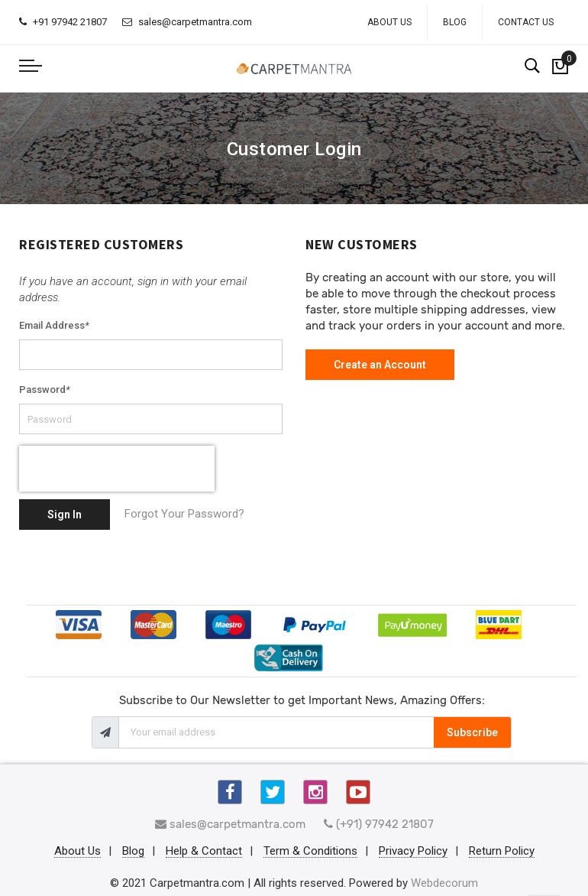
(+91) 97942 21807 (379, 824)
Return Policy (502, 852)
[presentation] (117, 469)
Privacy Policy (413, 852)
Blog (455, 22)
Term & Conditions (310, 852)
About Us (389, 22)
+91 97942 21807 (63, 22)
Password (44, 389)
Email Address (54, 325)
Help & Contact (204, 852)
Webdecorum (444, 883)
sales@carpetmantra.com (187, 22)
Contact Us (526, 22)
